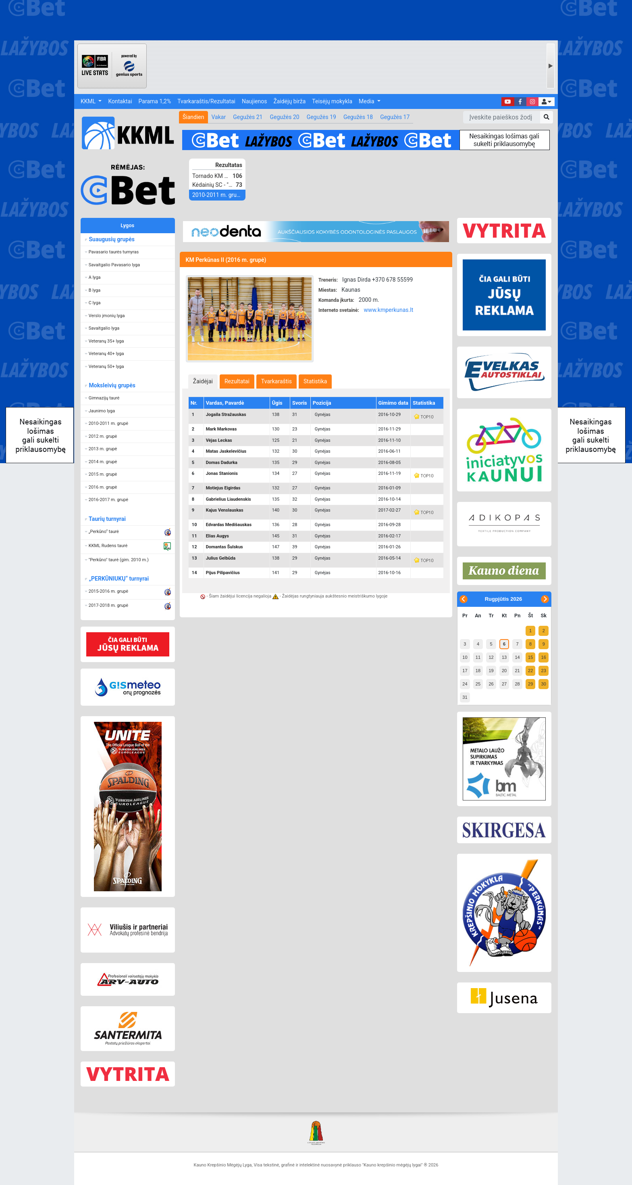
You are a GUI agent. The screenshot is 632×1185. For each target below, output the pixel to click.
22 (530, 670)
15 (530, 657)
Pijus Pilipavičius (223, 572)
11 (478, 657)
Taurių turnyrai (107, 519)
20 (504, 670)
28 (517, 683)
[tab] (203, 381)
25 (478, 683)
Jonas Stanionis (222, 473)
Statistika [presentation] (315, 381)
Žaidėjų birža (289, 101)
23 (543, 670)
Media (367, 101)
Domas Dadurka (221, 462)
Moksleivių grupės (112, 385)
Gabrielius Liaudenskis (228, 499)
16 (543, 657)
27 (504, 683)
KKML (89, 101)
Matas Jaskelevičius (226, 451)
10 (464, 657)
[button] (546, 101)
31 (464, 697)
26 (491, 683)
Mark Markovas (221, 429)
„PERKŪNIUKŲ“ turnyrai (118, 578)
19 (491, 670)
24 (464, 683)
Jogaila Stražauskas (226, 414)
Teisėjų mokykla (332, 101)
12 (491, 657)
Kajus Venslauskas (224, 510)
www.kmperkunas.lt (388, 310)
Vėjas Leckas (219, 440)
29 (530, 683)
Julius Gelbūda (220, 558)
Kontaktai (120, 101)
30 (543, 683)
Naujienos (254, 101)
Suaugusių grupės (111, 239)
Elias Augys (217, 536)
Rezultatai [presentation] (237, 381)
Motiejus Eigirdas (223, 488)
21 (517, 670)
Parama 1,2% (155, 101)
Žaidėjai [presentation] (203, 381)
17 (464, 670)
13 (504, 657)
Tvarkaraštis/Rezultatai (206, 101)
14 (517, 657)
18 (478, 670)
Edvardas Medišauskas (229, 524)
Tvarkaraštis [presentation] (276, 381)
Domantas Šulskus (224, 547)
